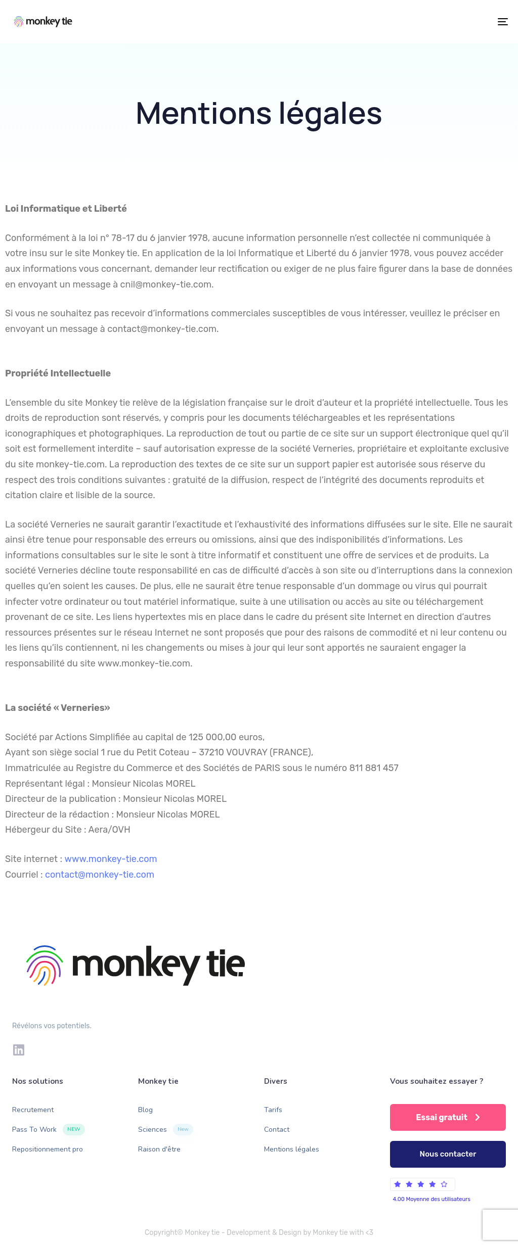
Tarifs (273, 1110)
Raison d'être (159, 1149)
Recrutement (33, 1110)
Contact (276, 1129)
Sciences (165, 1129)
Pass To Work (48, 1129)
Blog (145, 1110)
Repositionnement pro (47, 1149)
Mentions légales (291, 1149)
